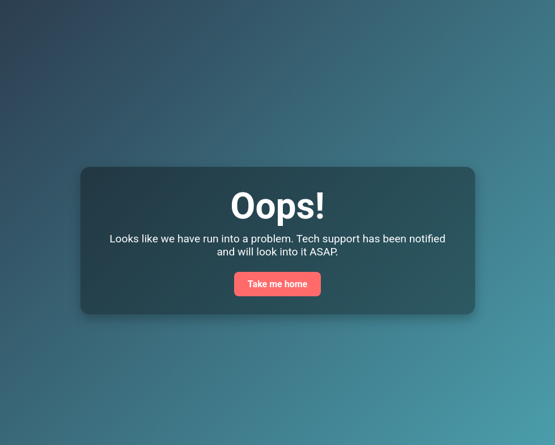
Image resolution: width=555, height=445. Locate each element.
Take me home (277, 284)
